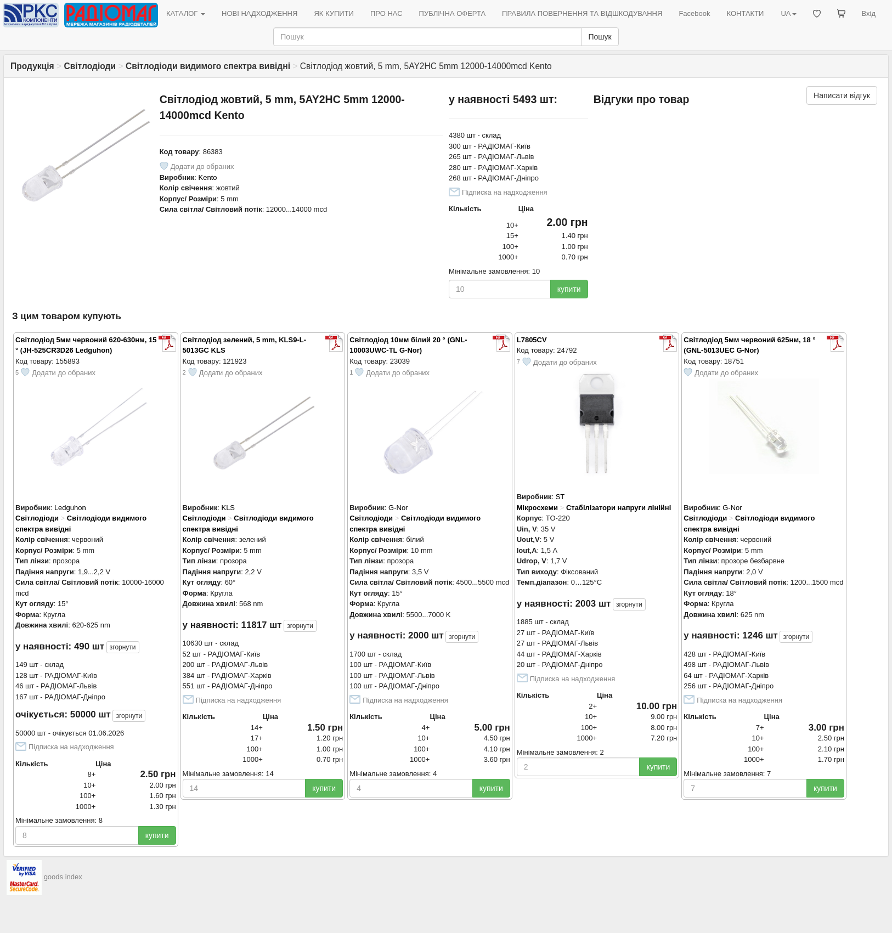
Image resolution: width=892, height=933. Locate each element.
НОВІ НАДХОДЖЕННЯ (259, 13)
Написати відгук (842, 95)
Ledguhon (70, 508)
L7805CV (532, 340)
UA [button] (788, 13)
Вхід (869, 13)
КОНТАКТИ (745, 13)
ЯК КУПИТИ (334, 13)
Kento (208, 177)
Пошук (599, 36)
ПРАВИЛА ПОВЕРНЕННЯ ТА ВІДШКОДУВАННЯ (582, 13)
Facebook (694, 13)
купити (569, 289)
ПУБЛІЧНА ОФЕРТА (452, 13)
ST (560, 497)
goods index (63, 877)
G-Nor (398, 508)
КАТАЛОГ (185, 13)
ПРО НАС (386, 13)
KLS (228, 508)
